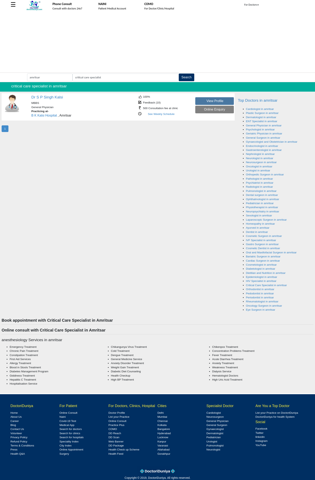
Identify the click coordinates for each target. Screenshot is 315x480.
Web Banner (116, 441)
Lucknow (163, 437)
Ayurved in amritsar (257, 227)
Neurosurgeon (215, 416)
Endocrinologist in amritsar (262, 145)
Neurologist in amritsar (259, 158)
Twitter (259, 432)
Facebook (261, 428)
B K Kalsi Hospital (44, 115)
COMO (112, 429)
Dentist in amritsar (257, 231)
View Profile (215, 101)
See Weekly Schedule (161, 114)
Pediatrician (214, 437)
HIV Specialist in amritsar (261, 280)
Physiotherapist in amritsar (262, 207)
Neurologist (213, 449)
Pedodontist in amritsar (260, 293)
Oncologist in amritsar (259, 166)
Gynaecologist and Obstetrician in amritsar (271, 141)
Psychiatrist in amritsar (259, 182)
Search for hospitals (71, 437)
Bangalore (164, 429)
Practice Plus (116, 425)
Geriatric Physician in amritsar (264, 133)
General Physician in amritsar (264, 125)
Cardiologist (214, 412)
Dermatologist (215, 433)
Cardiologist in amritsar (260, 109)
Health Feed (115, 453)
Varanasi (163, 445)
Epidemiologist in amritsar (261, 276)
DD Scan (113, 437)
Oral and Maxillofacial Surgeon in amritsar (271, 252)
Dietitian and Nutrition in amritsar (265, 272)
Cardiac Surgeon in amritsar (263, 260)
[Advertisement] (157, 42)
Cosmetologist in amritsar (261, 264)
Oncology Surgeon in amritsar (264, 305)
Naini (62, 416)
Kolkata (162, 425)
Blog (13, 425)
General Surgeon (217, 425)
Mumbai (162, 416)
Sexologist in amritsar (259, 215)
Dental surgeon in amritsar (262, 195)
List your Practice (118, 416)
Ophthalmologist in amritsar (262, 199)
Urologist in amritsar (258, 170)
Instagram (261, 440)
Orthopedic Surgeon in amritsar (265, 174)
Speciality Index (69, 441)
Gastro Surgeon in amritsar (262, 244)
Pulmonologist (215, 445)
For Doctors (251, 4)
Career (14, 421)
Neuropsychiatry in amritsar (262, 211)
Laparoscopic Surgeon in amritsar (266, 219)
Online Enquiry (214, 109)
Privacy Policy (19, 437)
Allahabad (164, 449)
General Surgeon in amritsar (263, 137)
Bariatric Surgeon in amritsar (263, 256)
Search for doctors (70, 429)
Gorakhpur (164, 453)
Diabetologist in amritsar (260, 268)
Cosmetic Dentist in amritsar (263, 248)
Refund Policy (18, 441)
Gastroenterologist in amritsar (264, 149)
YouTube (260, 445)
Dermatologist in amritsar (261, 117)
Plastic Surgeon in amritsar (262, 113)
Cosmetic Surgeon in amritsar (264, 235)
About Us (16, 416)
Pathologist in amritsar (259, 178)
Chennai (163, 421)
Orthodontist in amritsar (260, 289)
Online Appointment (71, 449)
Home (14, 412)
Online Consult (68, 412)
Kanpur (162, 441)
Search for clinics (69, 433)
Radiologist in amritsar (259, 186)
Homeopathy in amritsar (260, 223)
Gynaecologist (215, 429)
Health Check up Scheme (123, 449)
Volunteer (16, 433)
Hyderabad (164, 433)
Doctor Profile (116, 412)
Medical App (66, 425)
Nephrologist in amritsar (260, 154)
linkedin (260, 436)
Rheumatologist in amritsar (262, 301)
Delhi (161, 412)
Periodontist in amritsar (260, 297)
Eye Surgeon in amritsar (260, 309)
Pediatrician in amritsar (260, 203)
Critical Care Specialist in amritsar (266, 285)
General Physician (218, 421)
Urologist (212, 441)
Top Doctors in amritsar (257, 100)
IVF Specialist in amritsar (261, 240)
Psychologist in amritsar (260, 129)
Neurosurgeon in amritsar (261, 162)
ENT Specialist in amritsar (261, 121)
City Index (65, 445)
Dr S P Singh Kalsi (47, 97)
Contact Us (17, 429)
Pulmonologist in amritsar (261, 190)
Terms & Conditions (22, 445)
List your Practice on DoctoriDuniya (276, 412)
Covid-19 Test (67, 421)
